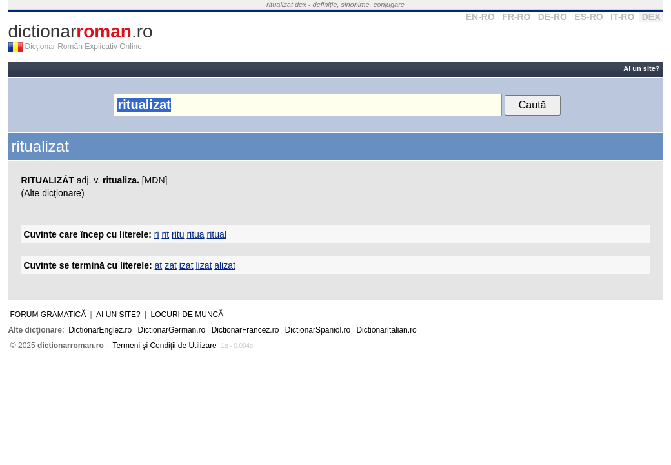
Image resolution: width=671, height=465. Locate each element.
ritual (216, 234)
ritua (195, 234)
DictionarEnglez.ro (100, 330)
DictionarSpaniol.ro (317, 330)
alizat (224, 265)
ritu (178, 234)
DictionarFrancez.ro (245, 330)
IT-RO (622, 17)
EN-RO (480, 17)
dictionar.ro (80, 31)
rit (165, 234)
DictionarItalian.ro (386, 330)
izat (186, 265)
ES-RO (588, 17)
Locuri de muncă (187, 314)
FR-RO (516, 17)
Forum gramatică (48, 314)
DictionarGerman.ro (172, 330)
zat (171, 265)
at (159, 265)
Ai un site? (641, 68)
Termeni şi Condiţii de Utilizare (164, 345)
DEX (651, 17)
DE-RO (552, 17)
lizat (203, 265)
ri (156, 234)
